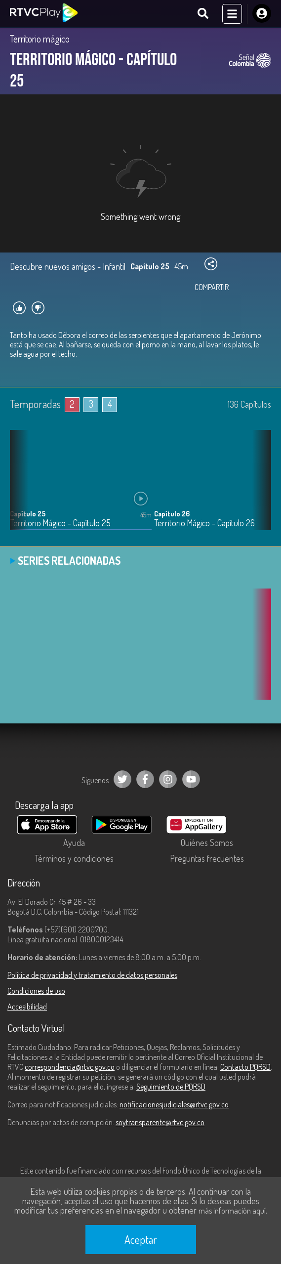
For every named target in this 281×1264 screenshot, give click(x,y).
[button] (258, 487)
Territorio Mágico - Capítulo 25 (60, 523)
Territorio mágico (40, 38)
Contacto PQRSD (245, 1067)
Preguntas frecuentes (207, 858)
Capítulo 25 (27, 513)
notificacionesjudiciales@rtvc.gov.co (174, 1104)
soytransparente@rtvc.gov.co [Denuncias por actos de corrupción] (160, 1122)
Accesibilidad (27, 1006)
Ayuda (74, 842)
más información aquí (232, 1211)
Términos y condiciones (74, 858)
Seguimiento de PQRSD (170, 1087)
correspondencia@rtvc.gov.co (70, 1067)
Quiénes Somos (207, 842)
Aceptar (140, 1239)
